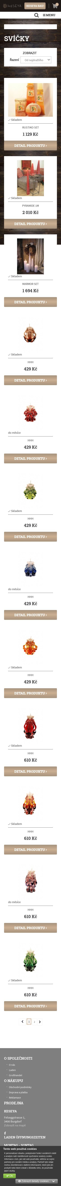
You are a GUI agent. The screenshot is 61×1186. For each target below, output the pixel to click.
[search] (36, 15)
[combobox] (35, 59)
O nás (12, 1064)
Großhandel (15, 1075)
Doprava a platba (18, 1092)
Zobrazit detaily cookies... (36, 1181)
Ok (9, 1175)
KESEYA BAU (35, 6)
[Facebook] (5, 1133)
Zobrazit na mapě (15, 1125)
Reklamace (15, 1097)
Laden (12, 1070)
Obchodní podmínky (20, 1087)
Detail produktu (30, 145)
